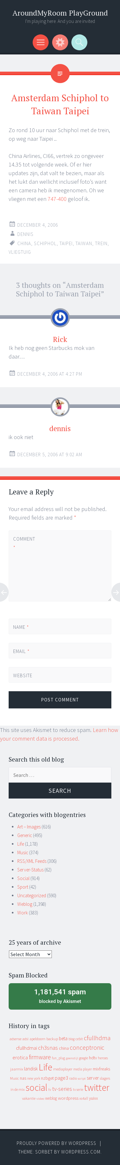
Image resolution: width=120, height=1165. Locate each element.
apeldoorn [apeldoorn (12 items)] (37, 1038)
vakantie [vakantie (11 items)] (29, 1098)
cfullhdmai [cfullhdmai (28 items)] (26, 1048)
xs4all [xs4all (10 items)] (83, 1098)
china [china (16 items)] (64, 1048)
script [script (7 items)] (82, 1078)
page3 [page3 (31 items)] (61, 1078)
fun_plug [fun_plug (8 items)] (58, 1058)
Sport (22, 887)
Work (22, 913)
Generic (24, 835)
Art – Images (29, 827)
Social (23, 878)
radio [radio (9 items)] (73, 1078)
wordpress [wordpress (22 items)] (68, 1098)
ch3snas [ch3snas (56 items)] (48, 1047)
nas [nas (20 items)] (23, 1078)
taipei (66, 243)
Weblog (24, 904)
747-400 (57, 198)
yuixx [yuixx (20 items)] (93, 1098)
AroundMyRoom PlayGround (60, 13)
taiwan (84, 243)
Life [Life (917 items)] (45, 1067)
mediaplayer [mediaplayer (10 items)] (62, 1069)
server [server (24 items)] (93, 1078)
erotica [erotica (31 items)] (20, 1057)
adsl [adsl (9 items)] (25, 1039)
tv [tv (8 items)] (49, 1089)
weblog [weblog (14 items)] (51, 1098)
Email (21, 651)
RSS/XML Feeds (31, 861)
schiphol (45, 243)
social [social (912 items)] (36, 1087)
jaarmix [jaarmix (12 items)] (16, 1069)
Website (22, 675)
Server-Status (30, 870)
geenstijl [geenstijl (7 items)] (72, 1058)
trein (101, 243)
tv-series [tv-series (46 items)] (62, 1088)
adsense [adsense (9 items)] (15, 1039)
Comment (24, 543)
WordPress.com (80, 1152)
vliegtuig (20, 252)
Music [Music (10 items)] (14, 1078)
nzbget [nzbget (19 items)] (47, 1078)
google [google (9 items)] (83, 1058)
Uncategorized (31, 895)
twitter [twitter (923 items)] (96, 1087)
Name (21, 627)
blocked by (60, 995)
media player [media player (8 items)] (82, 1069)
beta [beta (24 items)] (63, 1038)
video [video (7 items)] (40, 1099)
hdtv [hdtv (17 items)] (93, 1058)
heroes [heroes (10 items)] (103, 1057)
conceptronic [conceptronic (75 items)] (87, 1047)
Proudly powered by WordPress (56, 1143)
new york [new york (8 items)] (33, 1078)
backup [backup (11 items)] (52, 1038)
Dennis (25, 234)
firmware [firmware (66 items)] (40, 1057)
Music (22, 852)
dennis (60, 428)
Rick (60, 339)
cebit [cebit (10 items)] (79, 1038)
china (24, 243)
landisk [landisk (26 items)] (31, 1069)
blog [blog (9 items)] (71, 1039)
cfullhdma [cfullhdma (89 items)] (97, 1038)
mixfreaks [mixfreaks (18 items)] (101, 1069)
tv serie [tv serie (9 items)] (78, 1089)
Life (20, 844)
